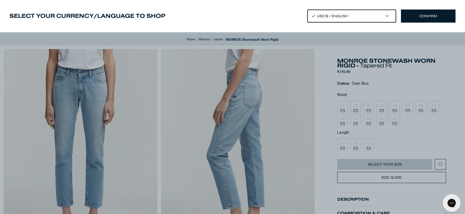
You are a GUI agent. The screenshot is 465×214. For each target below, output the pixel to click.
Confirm (428, 16)
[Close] (232, 107)
